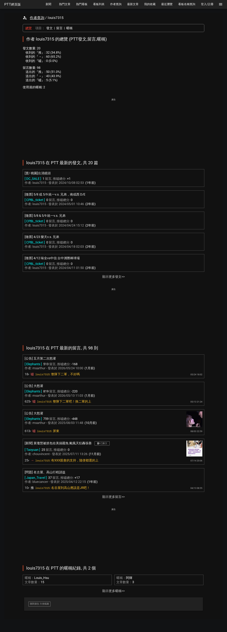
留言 (59, 28)
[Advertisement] (113, 126)
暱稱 (69, 28)
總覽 (28, 28)
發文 (49, 28)
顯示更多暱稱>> (113, 591)
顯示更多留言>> (113, 497)
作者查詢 (37, 18)
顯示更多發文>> (113, 276)
